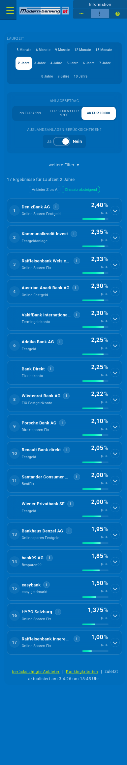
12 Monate (82, 50)
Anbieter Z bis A (44, 189)
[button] (64, 211)
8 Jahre (47, 76)
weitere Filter (64, 165)
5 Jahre (72, 63)
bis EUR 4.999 (30, 113)
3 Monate (24, 50)
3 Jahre (40, 63)
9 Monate (62, 50)
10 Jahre (80, 76)
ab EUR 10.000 (98, 113)
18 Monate (104, 50)
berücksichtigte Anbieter (36, 672)
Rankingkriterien (82, 672)
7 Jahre (105, 63)
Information (100, 4)
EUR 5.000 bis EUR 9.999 (64, 113)
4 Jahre (56, 63)
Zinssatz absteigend (81, 189)
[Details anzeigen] (115, 210)
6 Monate (43, 50)
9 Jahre (63, 76)
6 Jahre (89, 63)
